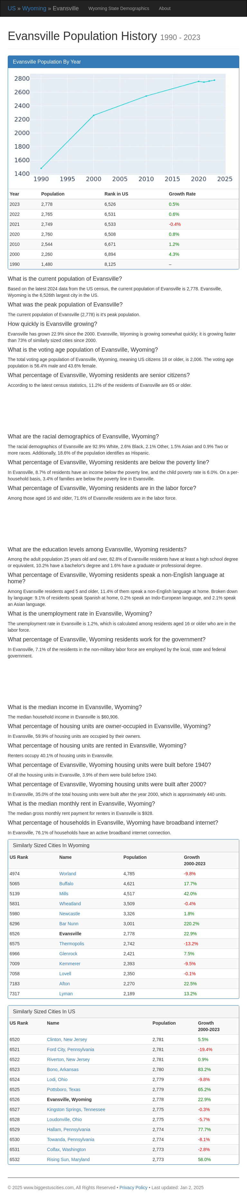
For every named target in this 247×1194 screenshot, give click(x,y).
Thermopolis (71, 943)
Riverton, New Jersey (68, 1059)
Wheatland (70, 903)
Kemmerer (69, 963)
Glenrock (68, 953)
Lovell (65, 973)
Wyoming (34, 8)
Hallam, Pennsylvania (68, 1129)
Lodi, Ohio (57, 1079)
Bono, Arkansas (62, 1069)
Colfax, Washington (66, 1149)
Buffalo (66, 883)
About (165, 8)
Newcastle (69, 913)
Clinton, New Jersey (67, 1039)
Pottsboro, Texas (63, 1089)
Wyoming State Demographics (118, 8)
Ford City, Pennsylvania (70, 1049)
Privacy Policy (133, 1187)
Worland (67, 873)
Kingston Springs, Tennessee (76, 1109)
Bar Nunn (68, 923)
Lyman (66, 993)
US (12, 8)
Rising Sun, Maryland (68, 1159)
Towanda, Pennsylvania (70, 1139)
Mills (64, 893)
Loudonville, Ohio (64, 1119)
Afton (64, 983)
